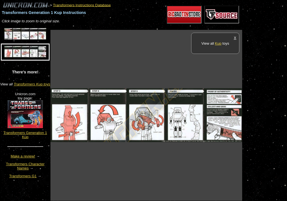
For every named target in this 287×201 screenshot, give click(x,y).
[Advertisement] (152, 27)
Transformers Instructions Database (82, 5)
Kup (218, 43)
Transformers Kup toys (32, 84)
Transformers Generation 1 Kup (25, 135)
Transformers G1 (23, 176)
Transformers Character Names (25, 166)
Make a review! (23, 156)
